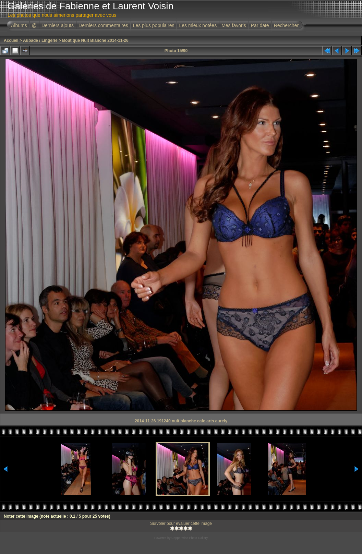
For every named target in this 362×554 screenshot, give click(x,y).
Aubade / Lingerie (40, 40)
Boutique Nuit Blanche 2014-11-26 (95, 40)
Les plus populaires (153, 25)
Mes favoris (233, 25)
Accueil (11, 40)
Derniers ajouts (57, 25)
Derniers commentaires (103, 25)
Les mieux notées (198, 25)
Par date (260, 25)
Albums (19, 25)
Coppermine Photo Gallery (189, 538)
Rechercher (286, 25)
